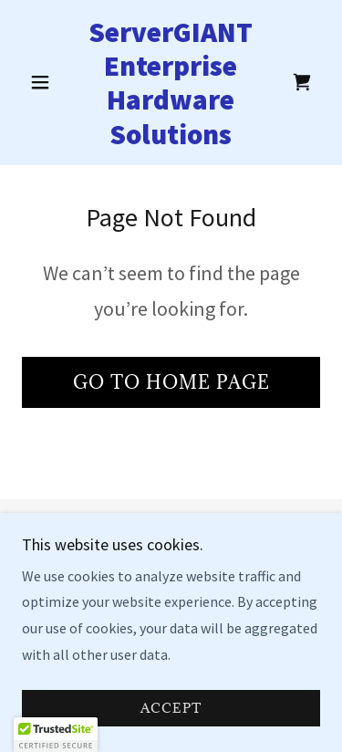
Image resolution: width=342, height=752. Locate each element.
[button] (44, 82)
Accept (171, 733)
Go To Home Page (171, 382)
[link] (171, 83)
